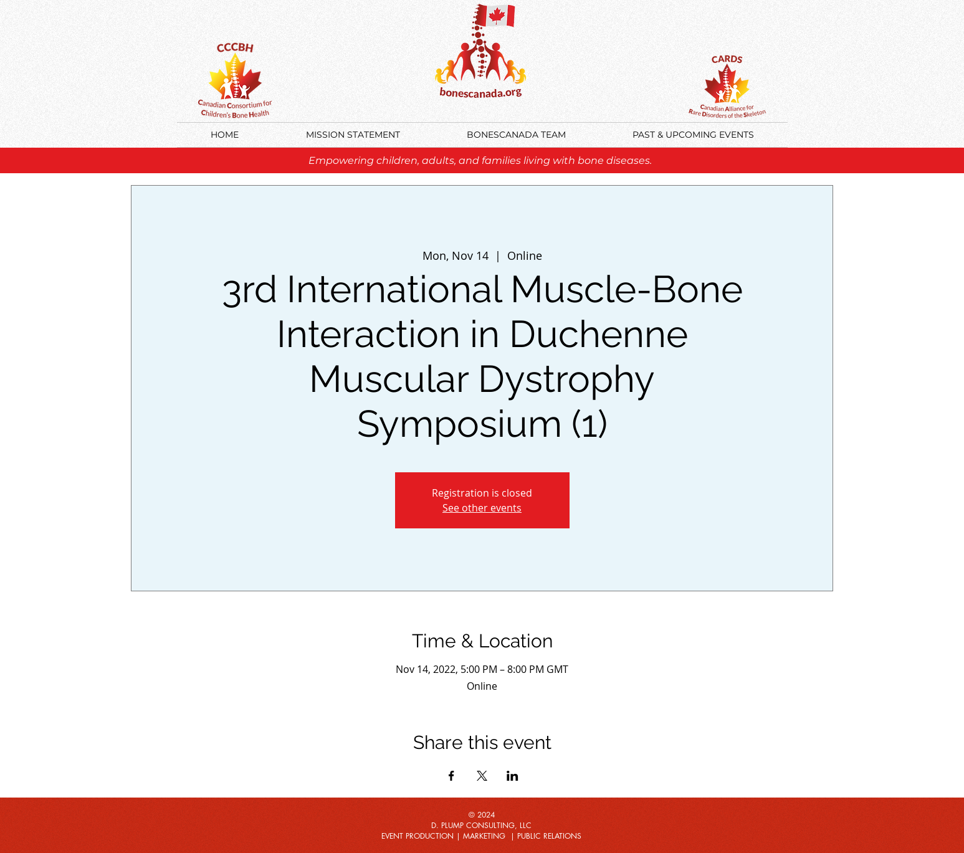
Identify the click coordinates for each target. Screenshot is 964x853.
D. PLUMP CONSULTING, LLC (481, 825)
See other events (482, 508)
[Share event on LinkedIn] (512, 776)
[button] (693, 135)
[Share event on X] (482, 776)
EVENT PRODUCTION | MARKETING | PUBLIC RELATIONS (481, 836)
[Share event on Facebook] (451, 776)
